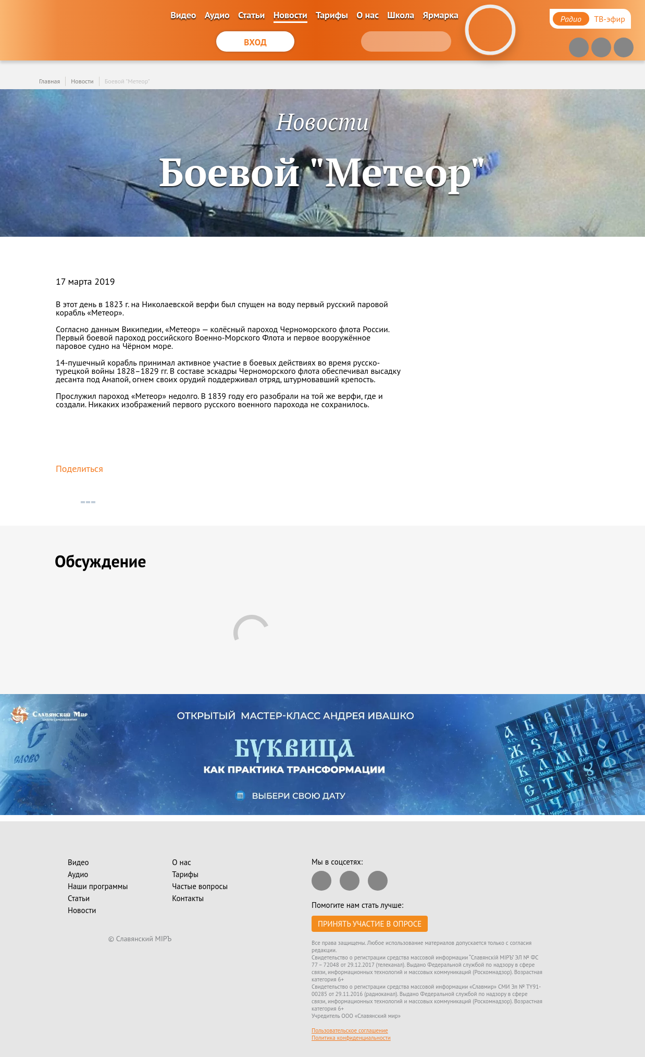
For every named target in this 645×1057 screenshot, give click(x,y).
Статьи (251, 15)
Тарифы (332, 15)
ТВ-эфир (609, 19)
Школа (400, 15)
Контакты (188, 898)
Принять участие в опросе (369, 924)
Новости (290, 15)
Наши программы (98, 886)
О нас (367, 15)
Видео (183, 15)
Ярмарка (440, 15)
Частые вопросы (200, 886)
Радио (571, 19)
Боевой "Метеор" (127, 81)
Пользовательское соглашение (350, 1030)
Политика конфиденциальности (351, 1037)
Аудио (217, 15)
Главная (49, 81)
